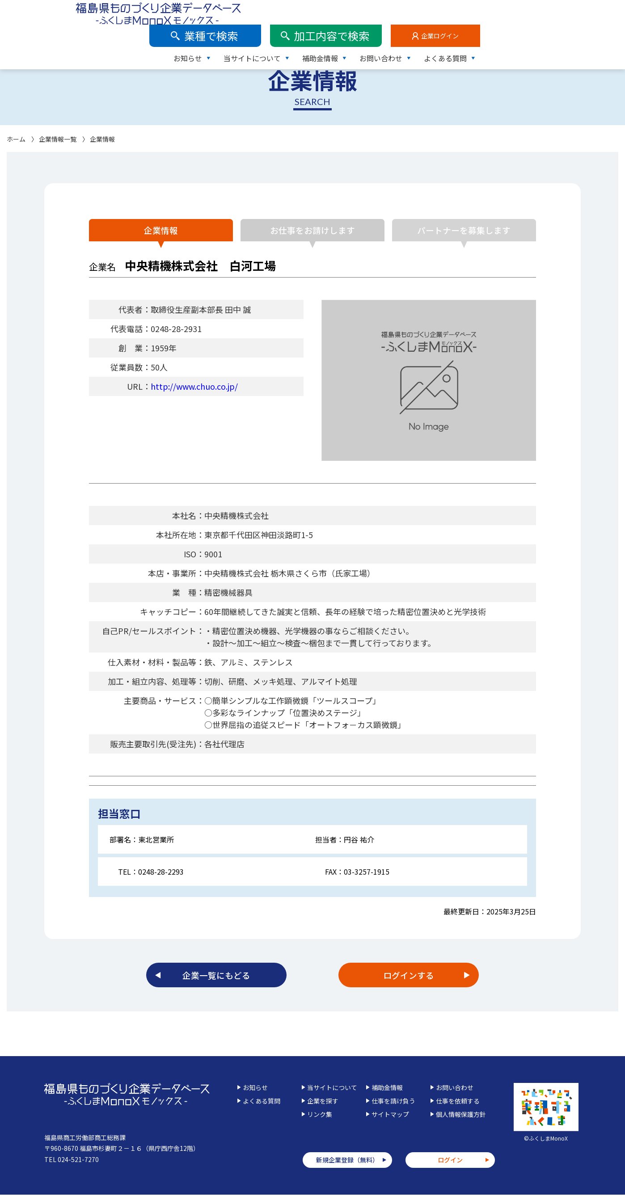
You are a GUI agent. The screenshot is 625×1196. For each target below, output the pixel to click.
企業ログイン (585, 11)
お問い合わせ (525, 33)
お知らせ (332, 33)
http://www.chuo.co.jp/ (194, 386)
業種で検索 (356, 11)
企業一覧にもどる (216, 975)
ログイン (450, 1161)
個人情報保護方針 (461, 1115)
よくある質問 (590, 33)
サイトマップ (390, 1115)
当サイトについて (397, 33)
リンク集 (319, 1115)
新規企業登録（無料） (347, 1161)
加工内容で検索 (476, 11)
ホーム (16, 139)
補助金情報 (465, 33)
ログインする (408, 975)
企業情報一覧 (57, 139)
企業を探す (322, 1102)
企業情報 (156, 230)
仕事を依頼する (458, 1102)
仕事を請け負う (393, 1102)
